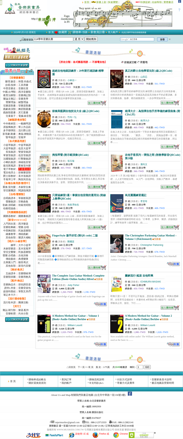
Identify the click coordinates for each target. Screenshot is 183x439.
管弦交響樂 (9, 252)
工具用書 (23, 85)
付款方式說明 (124, 379)
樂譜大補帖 (24, 237)
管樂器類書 (24, 105)
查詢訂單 (66, 379)
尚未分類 (23, 313)
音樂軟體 (11, 313)
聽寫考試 (23, 262)
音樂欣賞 (23, 88)
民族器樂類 (24, 230)
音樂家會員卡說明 (162, 379)
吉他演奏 (23, 255)
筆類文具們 (24, 291)
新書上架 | (99, 2)
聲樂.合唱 (23, 227)
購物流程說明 (96, 379)
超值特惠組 (9, 291)
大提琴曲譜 (9, 148)
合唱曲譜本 (9, 198)
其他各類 (11, 237)
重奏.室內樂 (9, 187)
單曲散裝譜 (24, 198)
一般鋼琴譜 (24, 123)
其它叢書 (23, 112)
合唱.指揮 (10, 85)
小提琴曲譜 (9, 145)
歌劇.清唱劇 (9, 205)
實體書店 (168, 2)
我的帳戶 (66, 382)
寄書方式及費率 (125, 382)
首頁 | (87, 2)
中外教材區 (9, 123)
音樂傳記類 (24, 95)
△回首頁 (70, 367)
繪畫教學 (11, 234)
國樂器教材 (9, 216)
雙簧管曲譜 (24, 151)
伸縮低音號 (24, 162)
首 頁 (51, 32)
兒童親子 (11, 115)
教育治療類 (9, 95)
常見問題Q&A (96, 383)
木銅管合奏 (24, 187)
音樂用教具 (24, 276)
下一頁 (81, 367)
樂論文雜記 (9, 98)
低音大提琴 (24, 148)
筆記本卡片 (9, 294)
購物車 (77, 32)
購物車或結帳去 (37, 379)
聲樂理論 (11, 102)
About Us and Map (60, 395)
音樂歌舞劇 (9, 227)
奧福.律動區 (24, 133)
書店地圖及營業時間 (163, 382)
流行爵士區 (24, 130)
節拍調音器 (24, 284)
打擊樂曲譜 (24, 158)
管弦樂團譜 (9, 190)
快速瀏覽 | (114, 2)
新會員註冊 (98, 32)
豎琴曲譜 (11, 137)
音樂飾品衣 (9, 284)
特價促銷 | (146, 2)
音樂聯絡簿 (24, 273)
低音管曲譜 (24, 155)
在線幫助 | (158, 2)
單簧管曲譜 (9, 155)
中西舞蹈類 (9, 230)
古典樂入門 (9, 262)
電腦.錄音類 (24, 115)
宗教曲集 (23, 201)
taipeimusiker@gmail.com (64, 422)
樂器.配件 (23, 310)
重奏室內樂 (24, 165)
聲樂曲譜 (11, 201)
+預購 (84, 32)
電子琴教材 (9, 169)
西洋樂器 (23, 223)
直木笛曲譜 (24, 175)
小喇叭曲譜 (9, 162)
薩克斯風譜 (9, 165)
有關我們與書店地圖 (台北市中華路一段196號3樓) (98, 395)
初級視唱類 (24, 205)
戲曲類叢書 (9, 112)
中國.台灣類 (9, 91)
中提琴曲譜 (24, 145)
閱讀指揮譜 (24, 190)
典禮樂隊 (23, 258)
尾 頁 (90, 367)
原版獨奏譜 (9, 127)
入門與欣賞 (9, 223)
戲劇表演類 (9, 109)
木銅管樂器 (9, 248)
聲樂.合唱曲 (9, 255)
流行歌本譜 (9, 302)
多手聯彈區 (9, 130)
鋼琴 (13, 245)
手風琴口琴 (9, 179)
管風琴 (22, 137)
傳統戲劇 (23, 234)
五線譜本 (11, 273)
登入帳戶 (113, 32)
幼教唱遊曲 (9, 208)
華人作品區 (24, 127)
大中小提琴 (24, 245)
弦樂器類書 (9, 105)
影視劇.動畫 (9, 133)
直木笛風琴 (24, 248)
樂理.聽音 (10, 81)
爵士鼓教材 (9, 175)
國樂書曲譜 (24, 216)
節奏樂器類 (24, 172)
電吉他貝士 (9, 172)
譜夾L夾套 (10, 287)
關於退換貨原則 (37, 382)
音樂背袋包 (24, 287)
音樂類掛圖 (9, 276)
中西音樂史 (9, 88)
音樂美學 (23, 98)
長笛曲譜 (11, 151)
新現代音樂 (24, 265)
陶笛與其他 (24, 179)
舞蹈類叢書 (24, 109)
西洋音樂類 (24, 91)
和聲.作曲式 (24, 81)
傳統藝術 (11, 258)
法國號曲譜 (9, 158)
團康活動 (23, 302)
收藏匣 (62, 32)
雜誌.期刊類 (9, 310)
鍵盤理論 (23, 102)
